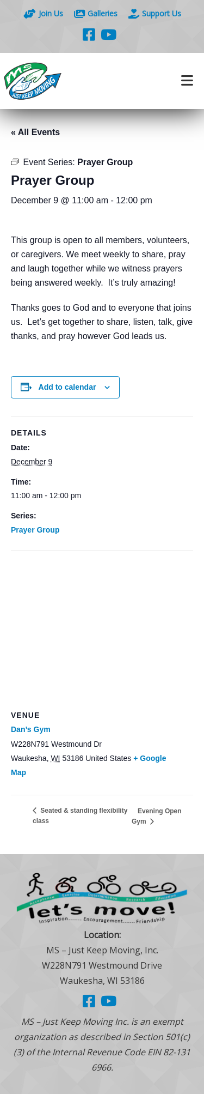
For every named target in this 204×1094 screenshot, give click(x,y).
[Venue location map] (102, 630)
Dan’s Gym (31, 729)
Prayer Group (35, 529)
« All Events (35, 132)
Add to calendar (67, 387)
